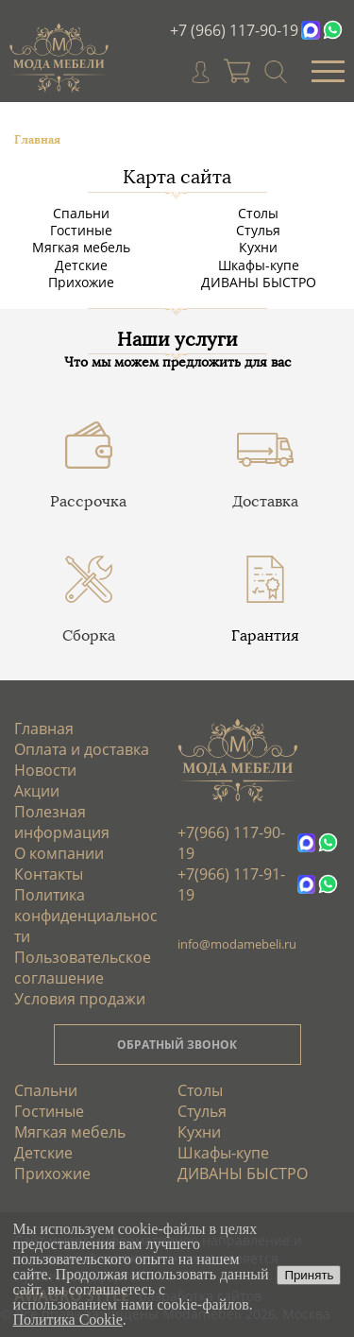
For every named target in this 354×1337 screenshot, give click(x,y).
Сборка (88, 635)
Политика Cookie (68, 1319)
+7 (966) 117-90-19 (234, 30)
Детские (81, 265)
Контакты (48, 874)
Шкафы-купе (258, 265)
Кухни (258, 247)
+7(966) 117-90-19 (231, 843)
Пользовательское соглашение (82, 967)
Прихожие (81, 282)
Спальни (81, 213)
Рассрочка (88, 501)
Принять (308, 1275)
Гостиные (81, 230)
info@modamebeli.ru (236, 943)
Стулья (258, 230)
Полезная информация (62, 822)
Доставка (265, 501)
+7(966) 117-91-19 (231, 884)
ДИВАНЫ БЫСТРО (258, 282)
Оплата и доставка (81, 749)
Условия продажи (79, 998)
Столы (258, 213)
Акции (36, 790)
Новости (45, 770)
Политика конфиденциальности (86, 915)
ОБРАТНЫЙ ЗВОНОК (177, 1045)
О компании (59, 853)
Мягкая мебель (81, 247)
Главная (44, 728)
